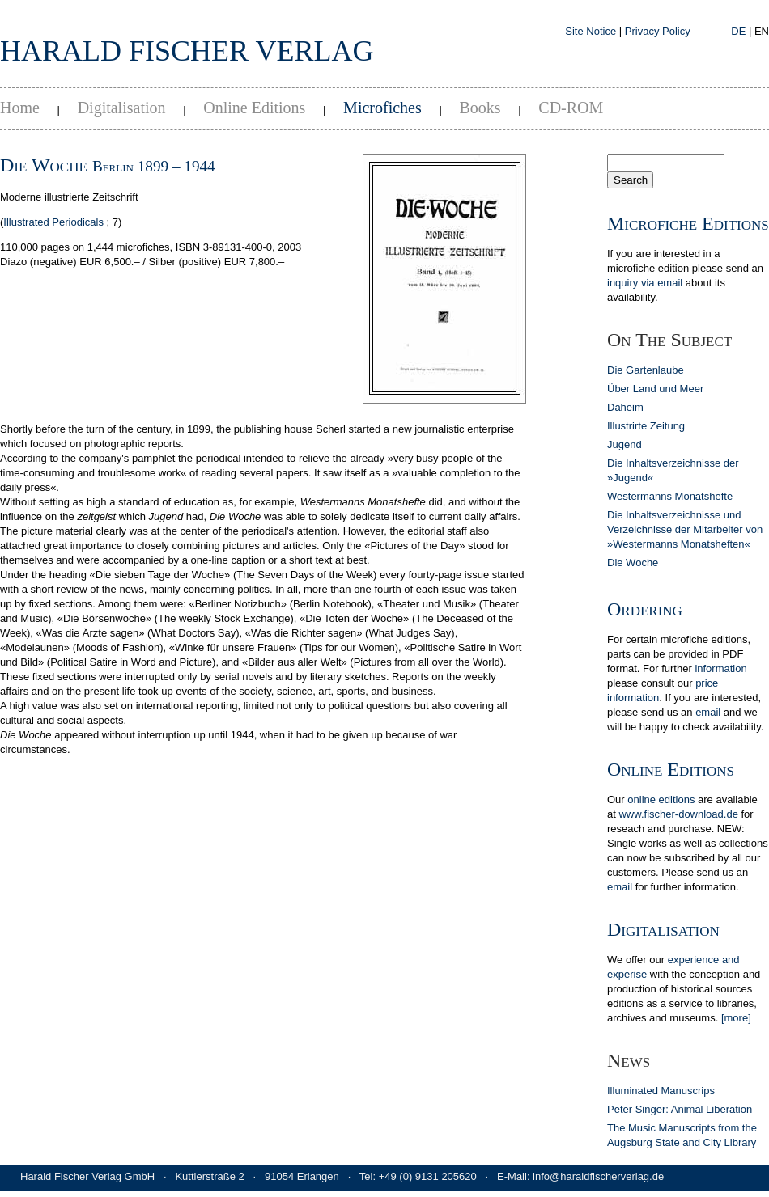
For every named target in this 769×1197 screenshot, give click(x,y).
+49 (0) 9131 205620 (428, 1176)
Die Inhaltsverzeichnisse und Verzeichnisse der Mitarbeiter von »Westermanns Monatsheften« (685, 529)
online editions (661, 799)
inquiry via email (644, 283)
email (707, 712)
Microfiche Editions (688, 223)
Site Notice (590, 31)
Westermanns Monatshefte (670, 496)
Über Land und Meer (655, 389)
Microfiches (382, 107)
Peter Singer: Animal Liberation (679, 1109)
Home (20, 107)
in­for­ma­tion (720, 668)
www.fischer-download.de (677, 814)
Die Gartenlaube (645, 370)
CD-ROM (570, 107)
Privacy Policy (657, 31)
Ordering (644, 609)
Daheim (625, 407)
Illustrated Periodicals (53, 222)
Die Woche (632, 562)
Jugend (624, 444)
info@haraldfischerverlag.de (598, 1176)
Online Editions (254, 107)
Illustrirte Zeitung (646, 426)
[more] (736, 1018)
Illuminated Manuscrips (661, 1091)
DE (738, 31)
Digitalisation (122, 107)
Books (479, 107)
